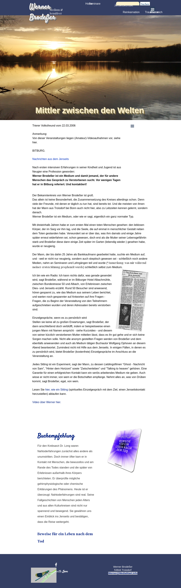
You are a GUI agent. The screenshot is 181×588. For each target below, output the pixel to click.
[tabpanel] (78, 154)
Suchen (145, 4)
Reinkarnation (131, 12)
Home (89, 3)
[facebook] (56, 565)
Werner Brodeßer (42, 12)
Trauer (149, 12)
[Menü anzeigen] (152, 9)
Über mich (156, 12)
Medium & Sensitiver (56, 11)
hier (47, 389)
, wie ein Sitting (59, 389)
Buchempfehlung (55, 436)
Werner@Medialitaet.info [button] (122, 573)
